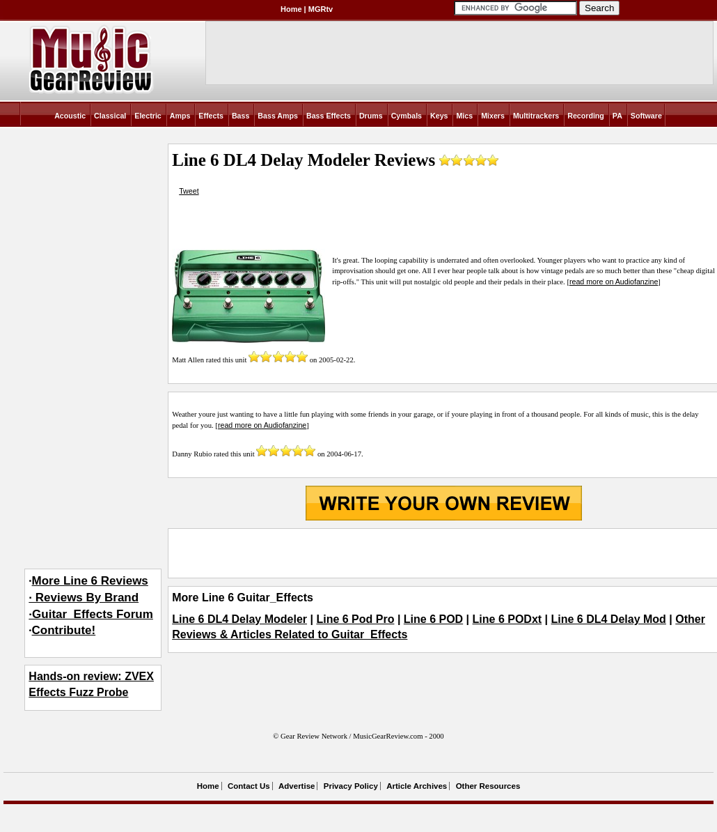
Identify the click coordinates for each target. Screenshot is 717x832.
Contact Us (249, 786)
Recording (585, 115)
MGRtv (320, 9)
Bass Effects (328, 115)
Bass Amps (278, 115)
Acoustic (70, 115)
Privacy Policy (351, 786)
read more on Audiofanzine (613, 281)
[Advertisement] (443, 553)
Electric (147, 115)
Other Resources (488, 786)
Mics (464, 115)
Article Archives (416, 786)
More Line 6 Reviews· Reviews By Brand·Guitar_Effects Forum (91, 597)
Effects (210, 115)
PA (617, 115)
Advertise (296, 786)
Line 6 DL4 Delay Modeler (239, 619)
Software (646, 115)
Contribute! (64, 630)
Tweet (188, 191)
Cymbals (406, 115)
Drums (371, 115)
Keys (439, 115)
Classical (110, 115)
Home (291, 9)
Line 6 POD (433, 619)
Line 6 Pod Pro (355, 619)
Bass (240, 115)
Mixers (493, 115)
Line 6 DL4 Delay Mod (608, 619)
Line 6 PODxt (507, 619)
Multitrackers (536, 115)
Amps (180, 115)
